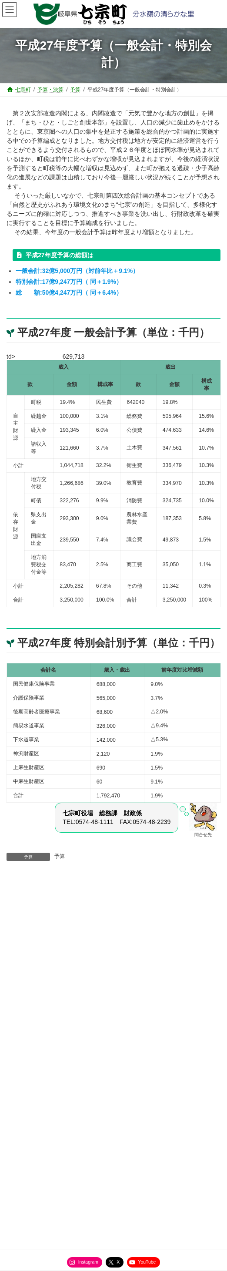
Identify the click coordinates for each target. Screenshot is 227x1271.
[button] (113, 959)
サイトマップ (27, 1147)
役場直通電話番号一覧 (37, 1163)
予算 (59, 856)
